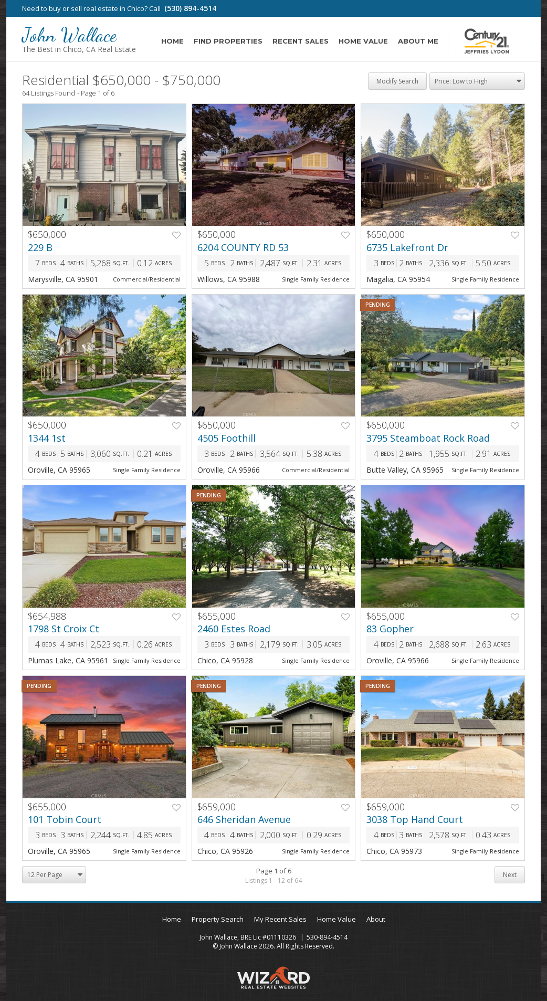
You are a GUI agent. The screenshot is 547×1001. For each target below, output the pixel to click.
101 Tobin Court (64, 819)
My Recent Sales (280, 919)
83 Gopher (390, 628)
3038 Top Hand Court (414, 819)
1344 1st (47, 438)
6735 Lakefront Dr (407, 247)
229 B (40, 247)
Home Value (363, 41)
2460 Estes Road (233, 628)
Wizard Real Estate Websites (273, 977)
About (375, 919)
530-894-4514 (327, 937)
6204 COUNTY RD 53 (243, 247)
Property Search (218, 919)
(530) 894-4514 (190, 8)
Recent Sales (300, 41)
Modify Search (397, 81)
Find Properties (228, 41)
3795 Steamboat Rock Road (428, 438)
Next (510, 874)
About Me (418, 41)
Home (172, 41)
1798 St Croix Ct (63, 628)
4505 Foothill (226, 438)
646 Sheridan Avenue (244, 819)
